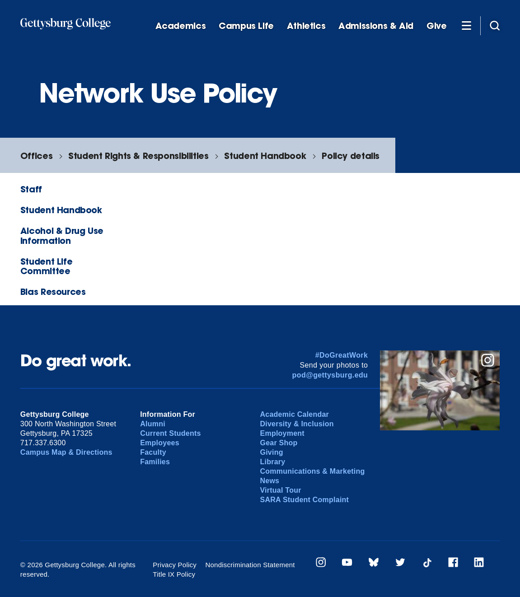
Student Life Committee (46, 266)
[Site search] (495, 25)
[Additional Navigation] (466, 25)
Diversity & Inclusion (297, 424)
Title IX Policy (174, 574)
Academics (180, 26)
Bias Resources (53, 291)
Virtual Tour (280, 490)
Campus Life (246, 26)
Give (436, 26)
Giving (271, 452)
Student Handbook (265, 155)
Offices (36, 155)
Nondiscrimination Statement (250, 565)
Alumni (152, 424)
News (270, 481)
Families (155, 462)
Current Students (170, 433)
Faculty (153, 452)
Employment (282, 433)
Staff (31, 189)
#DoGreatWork (341, 355)
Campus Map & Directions (66, 452)
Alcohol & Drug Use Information (61, 235)
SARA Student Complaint (304, 500)
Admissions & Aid (375, 26)
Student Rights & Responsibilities (138, 155)
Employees (159, 443)
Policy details (350, 155)
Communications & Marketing (312, 471)
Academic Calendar (294, 414)
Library (273, 462)
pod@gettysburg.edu (330, 375)
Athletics (306, 26)
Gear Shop (279, 443)
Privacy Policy (175, 565)
